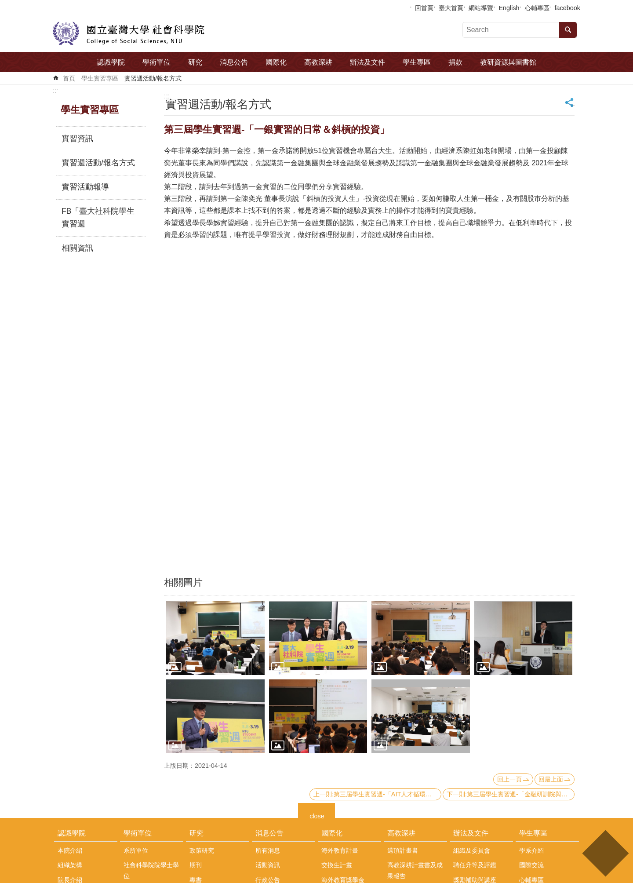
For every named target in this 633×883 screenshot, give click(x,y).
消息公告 (234, 62)
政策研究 (201, 850)
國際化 (276, 62)
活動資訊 (267, 864)
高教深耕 (318, 62)
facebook (567, 7)
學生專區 (417, 62)
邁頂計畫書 (402, 850)
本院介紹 (70, 850)
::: (55, 90)
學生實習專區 (99, 78)
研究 (195, 62)
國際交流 (531, 864)
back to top (605, 853)
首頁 (69, 78)
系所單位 (136, 850)
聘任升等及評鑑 (474, 864)
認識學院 (111, 62)
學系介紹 (531, 850)
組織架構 (70, 864)
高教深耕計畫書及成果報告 (415, 870)
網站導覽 (481, 7)
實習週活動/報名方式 (153, 78)
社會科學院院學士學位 (151, 870)
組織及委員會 (471, 850)
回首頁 (424, 7)
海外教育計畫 (339, 850)
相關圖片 (183, 582)
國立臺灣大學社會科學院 (128, 33)
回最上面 (550, 779)
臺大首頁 (451, 7)
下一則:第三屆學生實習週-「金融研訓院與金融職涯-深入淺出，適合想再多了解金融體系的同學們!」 (511, 794)
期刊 (195, 864)
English (508, 7)
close (316, 815)
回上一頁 (509, 779)
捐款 (455, 62)
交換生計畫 (336, 864)
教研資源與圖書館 (508, 62)
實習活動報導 (85, 186)
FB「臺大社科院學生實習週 (98, 218)
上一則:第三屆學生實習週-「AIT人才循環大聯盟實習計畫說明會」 (377, 794)
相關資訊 (77, 248)
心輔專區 (537, 7)
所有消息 (267, 850)
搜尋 (568, 30)
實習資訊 (77, 138)
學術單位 (156, 62)
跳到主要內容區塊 (4, 4)
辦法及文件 (367, 62)
